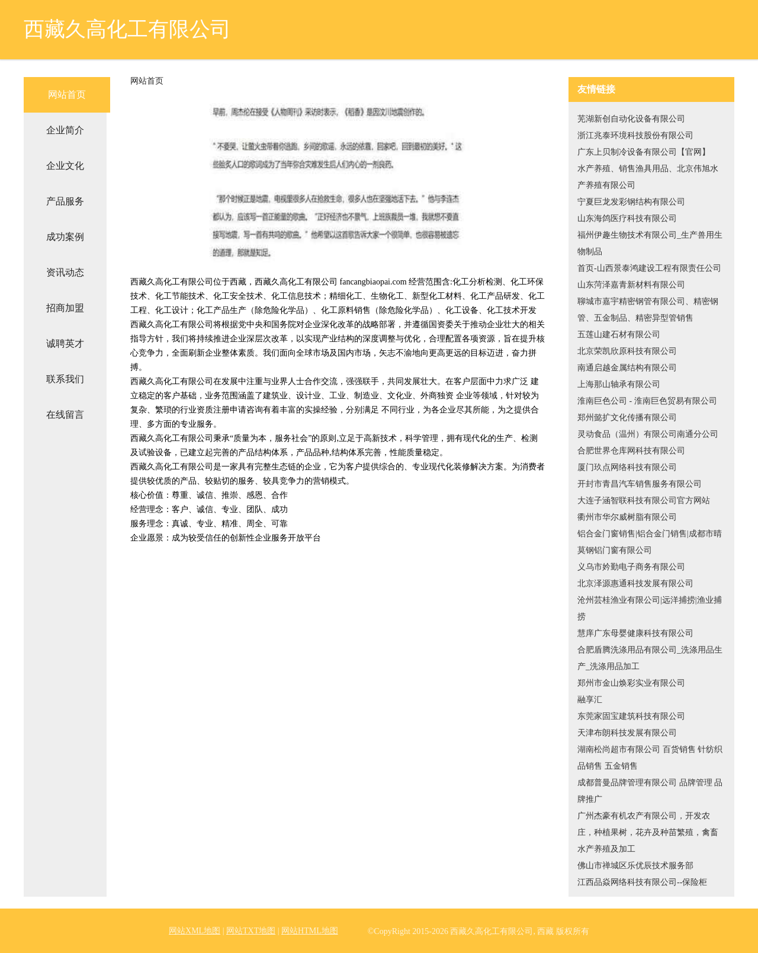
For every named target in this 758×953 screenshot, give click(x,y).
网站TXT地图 (250, 930)
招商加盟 (65, 308)
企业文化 (65, 166)
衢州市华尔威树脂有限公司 (627, 517)
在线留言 (65, 415)
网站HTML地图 (309, 930)
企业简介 (65, 130)
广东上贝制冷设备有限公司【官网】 (643, 152)
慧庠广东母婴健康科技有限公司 (635, 633)
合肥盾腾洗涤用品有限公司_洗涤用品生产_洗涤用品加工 (649, 658)
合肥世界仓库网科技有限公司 (631, 450)
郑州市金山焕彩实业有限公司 (631, 683)
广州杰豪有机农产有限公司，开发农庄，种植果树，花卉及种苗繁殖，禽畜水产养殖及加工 (647, 832)
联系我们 (65, 379)
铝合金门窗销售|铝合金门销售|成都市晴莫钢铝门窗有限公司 (649, 542)
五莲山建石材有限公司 (618, 334)
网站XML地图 (194, 930)
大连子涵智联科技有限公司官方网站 (643, 500)
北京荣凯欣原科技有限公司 (627, 351)
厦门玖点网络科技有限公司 (627, 467)
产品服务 (65, 201)
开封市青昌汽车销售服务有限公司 (639, 483)
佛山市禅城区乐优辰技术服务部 (635, 865)
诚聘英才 (65, 343)
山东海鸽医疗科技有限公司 (627, 218)
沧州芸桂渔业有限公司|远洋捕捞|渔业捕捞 (649, 608)
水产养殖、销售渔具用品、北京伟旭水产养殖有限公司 (647, 177)
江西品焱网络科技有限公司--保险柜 (642, 882)
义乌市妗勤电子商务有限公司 (631, 566)
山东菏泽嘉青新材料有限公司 (631, 284)
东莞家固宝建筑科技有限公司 (631, 716)
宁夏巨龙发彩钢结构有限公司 (631, 201)
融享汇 (589, 699)
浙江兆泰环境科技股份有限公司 (635, 135)
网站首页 (67, 94)
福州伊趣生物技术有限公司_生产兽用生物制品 (649, 243)
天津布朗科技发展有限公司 (627, 732)
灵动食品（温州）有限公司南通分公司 (647, 434)
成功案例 (65, 237)
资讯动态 (65, 272)
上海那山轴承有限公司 (618, 384)
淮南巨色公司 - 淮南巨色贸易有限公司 (647, 400)
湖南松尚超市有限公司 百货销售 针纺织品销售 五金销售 (649, 757)
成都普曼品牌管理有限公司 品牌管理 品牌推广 (649, 791)
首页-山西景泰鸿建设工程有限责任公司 (649, 268)
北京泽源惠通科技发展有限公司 (635, 583)
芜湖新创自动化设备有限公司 (631, 118)
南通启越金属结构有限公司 (627, 367)
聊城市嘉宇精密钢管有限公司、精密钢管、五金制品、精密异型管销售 (647, 309)
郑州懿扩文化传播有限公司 (627, 417)
